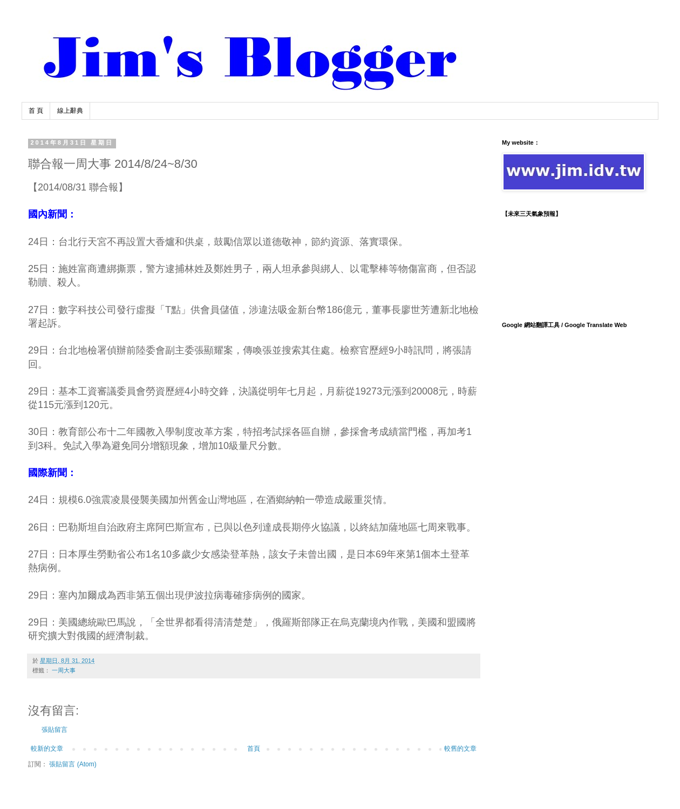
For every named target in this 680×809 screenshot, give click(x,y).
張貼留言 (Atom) (72, 764)
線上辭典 (70, 110)
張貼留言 (54, 729)
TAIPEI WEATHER (572, 264)
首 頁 (36, 110)
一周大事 (64, 670)
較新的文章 (47, 748)
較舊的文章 (460, 748)
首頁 (253, 748)
